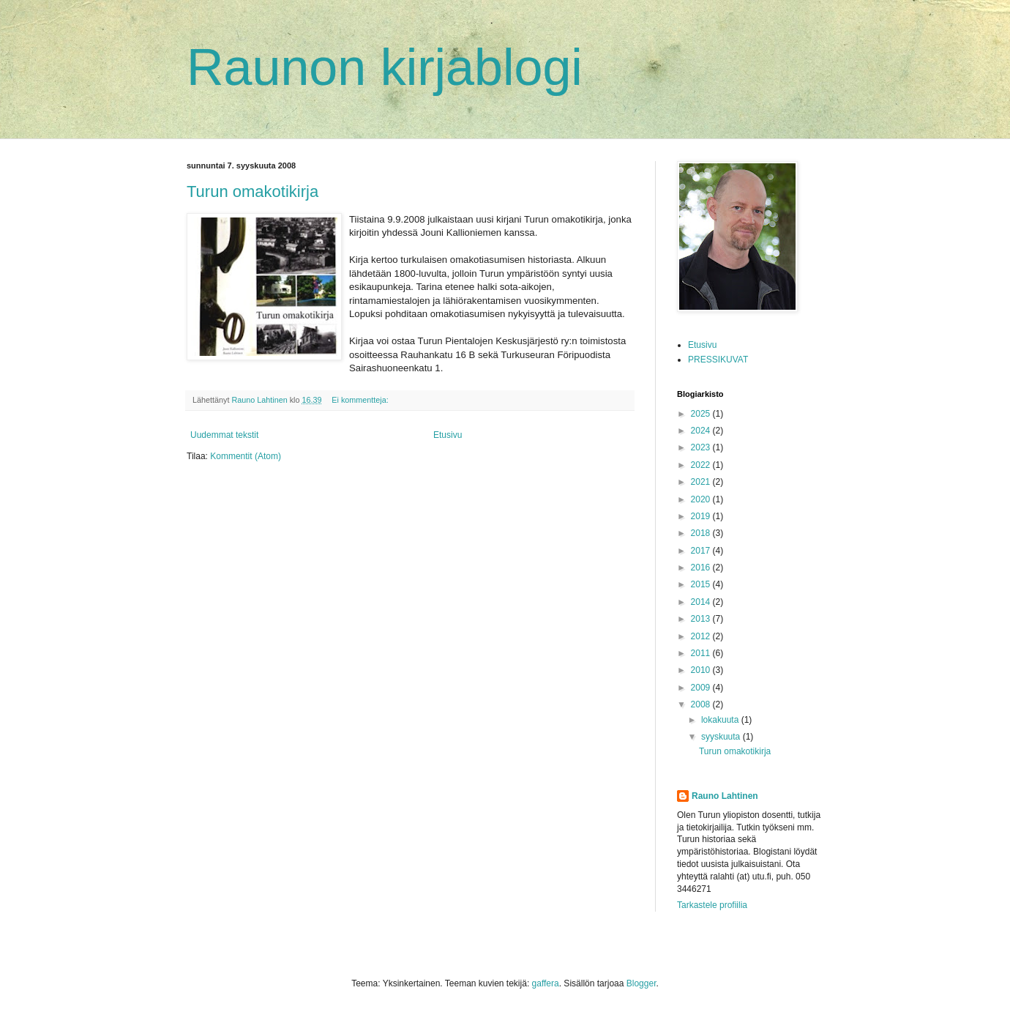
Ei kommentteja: (361, 399)
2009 (702, 687)
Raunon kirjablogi (385, 67)
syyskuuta (722, 737)
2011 (702, 653)
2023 (702, 447)
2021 (702, 482)
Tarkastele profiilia (712, 905)
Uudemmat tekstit (224, 435)
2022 (702, 465)
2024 (702, 430)
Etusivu (447, 435)
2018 (702, 533)
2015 (702, 584)
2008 (702, 704)
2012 (702, 636)
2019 (702, 516)
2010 (702, 670)
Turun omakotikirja (252, 191)
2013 (702, 619)
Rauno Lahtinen (725, 796)
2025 (702, 414)
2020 (702, 499)
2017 (702, 551)
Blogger (641, 983)
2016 (702, 567)
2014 (702, 602)
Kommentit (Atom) (245, 456)
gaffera (545, 983)
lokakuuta (721, 720)
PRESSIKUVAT (718, 359)
